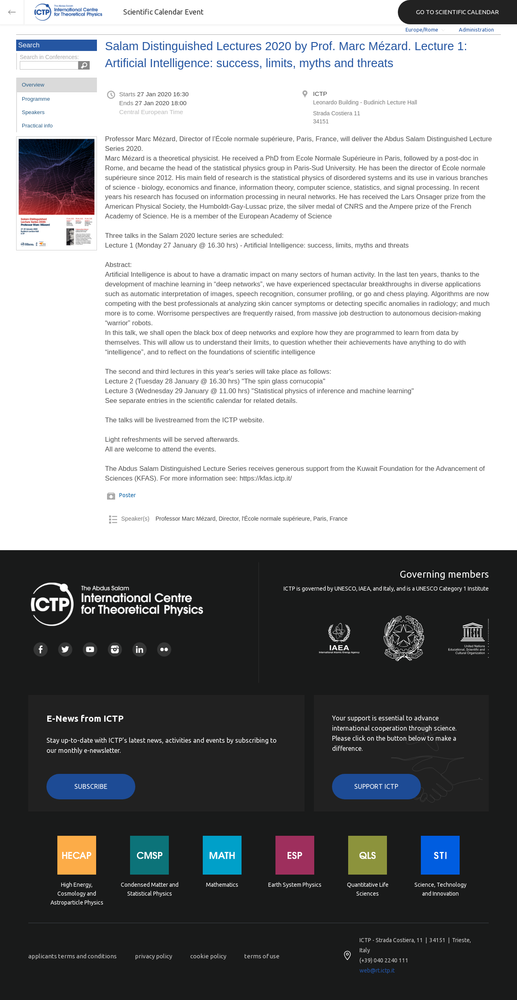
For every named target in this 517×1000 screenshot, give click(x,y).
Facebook (41, 649)
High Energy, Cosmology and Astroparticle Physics (76, 893)
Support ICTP (376, 786)
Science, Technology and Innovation (440, 889)
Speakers (33, 112)
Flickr (164, 649)
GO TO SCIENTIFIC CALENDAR (457, 11)
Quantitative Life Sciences (368, 889)
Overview (33, 85)
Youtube (90, 649)
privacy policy (153, 956)
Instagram (115, 649)
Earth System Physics (295, 884)
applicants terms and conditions (72, 956)
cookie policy (208, 956)
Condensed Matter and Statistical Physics (150, 889)
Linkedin (139, 649)
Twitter (65, 649)
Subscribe (90, 786)
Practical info (37, 126)
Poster (127, 495)
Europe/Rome (422, 29)
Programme (36, 99)
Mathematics (222, 884)
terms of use (262, 956)
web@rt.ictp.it (377, 970)
